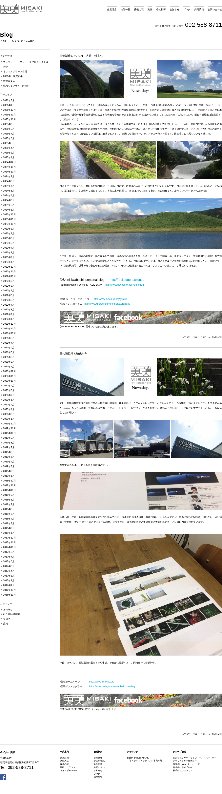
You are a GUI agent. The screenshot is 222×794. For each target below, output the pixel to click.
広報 (5, 623)
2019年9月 (8, 438)
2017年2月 (8, 580)
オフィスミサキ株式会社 (185, 761)
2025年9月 (8, 124)
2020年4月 (8, 409)
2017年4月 (8, 571)
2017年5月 (8, 566)
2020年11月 (9, 376)
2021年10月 (9, 333)
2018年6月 (8, 509)
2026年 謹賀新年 (13, 76)
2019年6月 (8, 452)
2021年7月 (8, 342)
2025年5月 (8, 143)
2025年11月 (9, 114)
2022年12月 (9, 266)
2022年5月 (8, 300)
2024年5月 (8, 190)
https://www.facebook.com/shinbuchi (125, 284)
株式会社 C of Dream (183, 767)
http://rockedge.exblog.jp (127, 279)
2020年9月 (8, 385)
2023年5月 (8, 243)
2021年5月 (8, 352)
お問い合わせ (215, 9)
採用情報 (199, 9)
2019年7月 (8, 447)
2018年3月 (8, 523)
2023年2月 (8, 257)
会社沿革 (98, 764)
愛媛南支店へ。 (11, 81)
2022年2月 (8, 314)
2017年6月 (8, 561)
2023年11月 (9, 219)
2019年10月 (9, 433)
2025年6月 (8, 138)
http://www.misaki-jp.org (101, 681)
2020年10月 (9, 380)
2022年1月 (8, 319)
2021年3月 (8, 357)
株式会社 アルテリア (183, 770)
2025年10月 (9, 119)
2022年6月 (8, 295)
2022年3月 (8, 309)
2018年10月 (9, 490)
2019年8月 (8, 442)
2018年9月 (8, 495)
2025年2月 (8, 152)
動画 (150, 9)
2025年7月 (8, 133)
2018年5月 (8, 514)
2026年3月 (8, 100)
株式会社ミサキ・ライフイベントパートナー (194, 758)
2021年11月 (9, 328)
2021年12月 (9, 323)
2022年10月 (9, 276)
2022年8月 (8, 285)
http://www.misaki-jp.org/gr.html (110, 299)
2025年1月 (8, 157)
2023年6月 (8, 238)
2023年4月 (8, 247)
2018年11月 (9, 485)
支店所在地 (99, 761)
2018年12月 (9, 480)
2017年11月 (9, 542)
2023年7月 (8, 233)
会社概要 (161, 9)
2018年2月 (8, 528)
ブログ (186, 9)
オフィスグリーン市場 (15, 71)
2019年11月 (9, 428)
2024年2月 (8, 205)
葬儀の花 (139, 9)
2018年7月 (8, 504)
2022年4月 (8, 304)
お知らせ (174, 9)
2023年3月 (8, 252)
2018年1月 (8, 533)
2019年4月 (8, 461)
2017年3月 (8, 575)
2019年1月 (8, 476)
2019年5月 (8, 457)
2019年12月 (9, 423)
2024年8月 (8, 181)
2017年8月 (8, 552)
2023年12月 (9, 214)
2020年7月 (8, 395)
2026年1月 (8, 105)
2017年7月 (8, 556)
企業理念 (112, 9)
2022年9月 (8, 281)
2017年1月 (8, 585)
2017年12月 (9, 537)
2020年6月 (8, 399)
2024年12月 (9, 162)
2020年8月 (8, 390)
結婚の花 (125, 9)
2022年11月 (9, 271)
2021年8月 (8, 338)
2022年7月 (8, 290)
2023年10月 (9, 224)
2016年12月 (9, 590)
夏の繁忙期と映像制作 (73, 353)
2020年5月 (8, 404)
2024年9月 (8, 176)
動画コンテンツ (67, 767)
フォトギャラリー (68, 770)
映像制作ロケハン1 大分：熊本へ (81, 55)
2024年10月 (9, 171)
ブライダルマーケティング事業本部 (144, 760)
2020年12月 (9, 371)
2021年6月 (8, 347)
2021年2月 (8, 361)
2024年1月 (8, 209)
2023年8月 (8, 228)
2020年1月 (8, 418)
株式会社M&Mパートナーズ (186, 764)
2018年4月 (8, 518)
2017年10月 (9, 547)
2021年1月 (8, 366)
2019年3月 (8, 466)
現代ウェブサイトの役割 (16, 85)
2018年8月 (8, 499)
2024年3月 (8, 200)
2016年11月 (9, 594)
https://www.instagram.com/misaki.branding (107, 303)
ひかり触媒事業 (11, 614)
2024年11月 (9, 167)
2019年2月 (8, 471)
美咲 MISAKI (21, 9)
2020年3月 (8, 414)
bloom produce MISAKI (138, 758)
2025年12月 (9, 110)
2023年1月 (8, 262)
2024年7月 (8, 186)
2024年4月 (8, 195)
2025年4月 (8, 148)
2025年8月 (8, 129)
